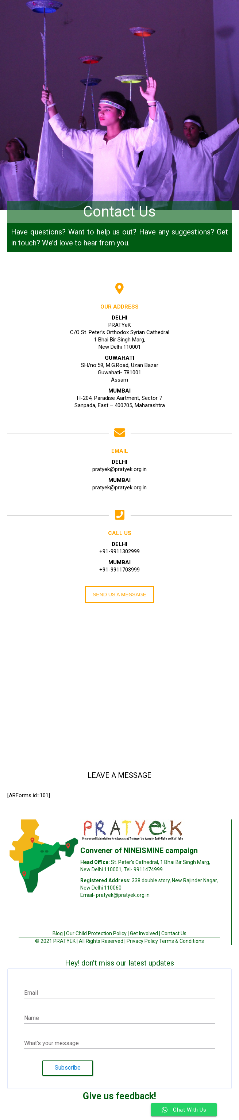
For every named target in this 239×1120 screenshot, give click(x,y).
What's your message (51, 1043)
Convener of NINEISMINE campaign (139, 850)
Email (31, 992)
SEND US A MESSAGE (119, 594)
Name (31, 1017)
